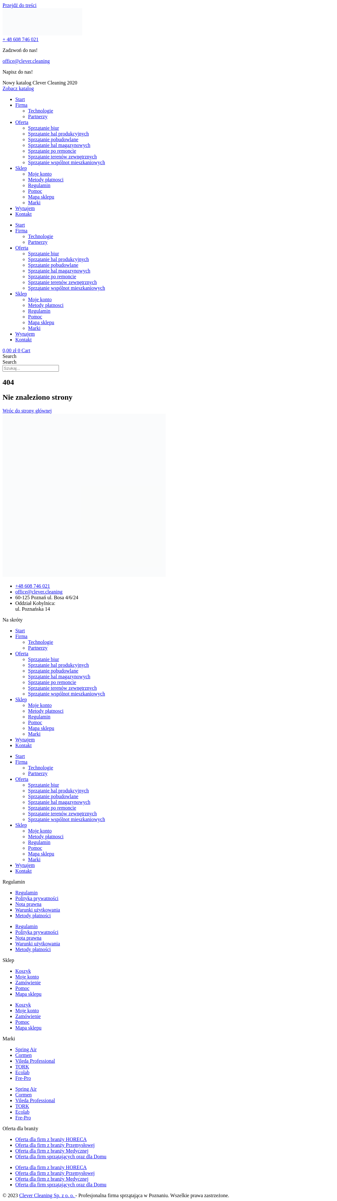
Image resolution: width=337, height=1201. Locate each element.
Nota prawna (28, 904)
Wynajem (25, 208)
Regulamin (39, 185)
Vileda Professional (35, 1061)
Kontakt (23, 214)
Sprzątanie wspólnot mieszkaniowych (66, 162)
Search (10, 356)
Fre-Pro (23, 1078)
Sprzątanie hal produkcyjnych (58, 133)
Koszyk (23, 971)
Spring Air (26, 1049)
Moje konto (40, 174)
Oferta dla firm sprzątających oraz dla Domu (60, 1156)
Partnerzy (37, 116)
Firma (21, 105)
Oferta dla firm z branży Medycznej (52, 1151)
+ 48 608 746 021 (21, 39)
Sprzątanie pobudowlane (53, 139)
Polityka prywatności (37, 898)
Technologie (40, 110)
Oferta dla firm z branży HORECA (51, 1139)
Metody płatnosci (46, 179)
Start (20, 99)
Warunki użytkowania (37, 910)
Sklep (21, 168)
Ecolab (22, 1072)
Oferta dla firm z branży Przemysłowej (55, 1145)
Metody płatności (33, 915)
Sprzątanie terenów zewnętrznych (62, 156)
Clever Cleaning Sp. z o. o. (47, 1195)
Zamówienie (28, 982)
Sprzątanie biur (43, 128)
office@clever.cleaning (26, 61)
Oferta (21, 122)
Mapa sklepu (41, 197)
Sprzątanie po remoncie (52, 151)
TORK (22, 1066)
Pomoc (35, 191)
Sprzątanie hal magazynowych (59, 145)
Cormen (23, 1055)
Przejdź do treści (20, 5)
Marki (34, 202)
